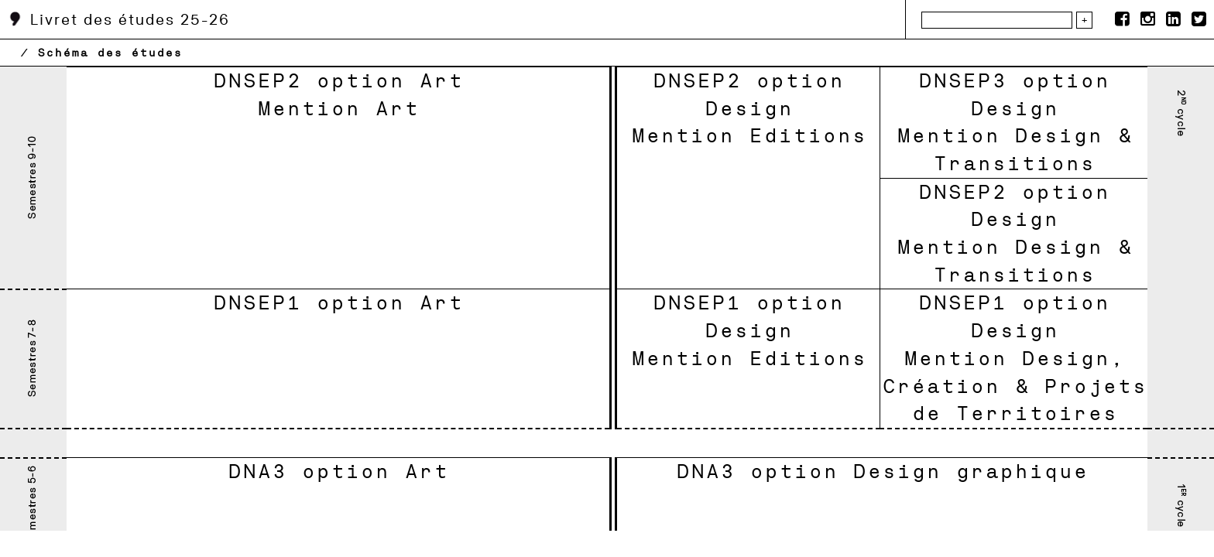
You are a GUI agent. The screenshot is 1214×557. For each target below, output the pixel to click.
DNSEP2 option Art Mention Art (338, 94)
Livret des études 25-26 (119, 19)
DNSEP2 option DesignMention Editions (748, 108)
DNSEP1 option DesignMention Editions (748, 330)
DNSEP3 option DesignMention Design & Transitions (1014, 122)
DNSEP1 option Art (338, 302)
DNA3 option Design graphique (882, 471)
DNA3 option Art (338, 471)
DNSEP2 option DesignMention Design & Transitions (1014, 233)
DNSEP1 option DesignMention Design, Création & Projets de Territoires (1014, 358)
